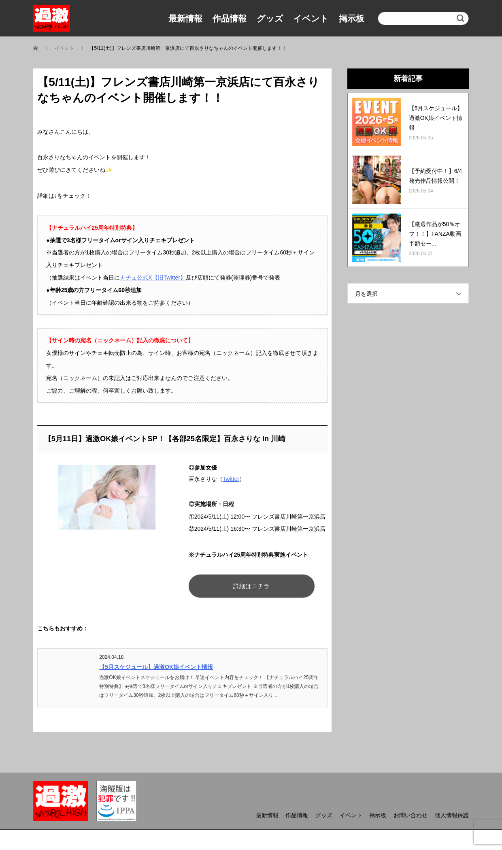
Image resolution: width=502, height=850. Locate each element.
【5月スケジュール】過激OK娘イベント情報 (156, 667)
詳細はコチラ (251, 586)
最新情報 (185, 18)
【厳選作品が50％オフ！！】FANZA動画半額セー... (435, 234)
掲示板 (351, 18)
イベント (311, 18)
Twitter (231, 479)
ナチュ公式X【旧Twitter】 (153, 277)
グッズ (270, 18)
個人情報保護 (452, 815)
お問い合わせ (411, 815)
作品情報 (230, 18)
